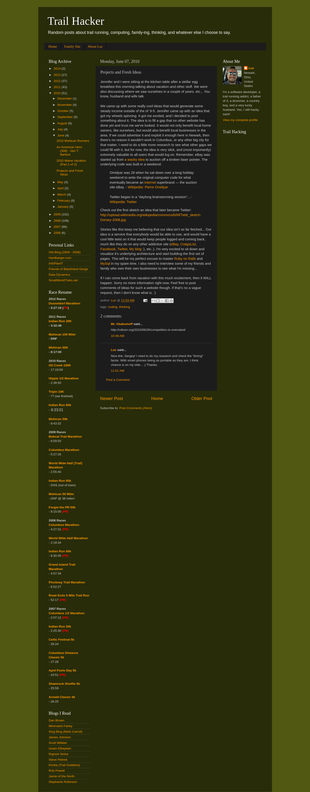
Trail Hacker (76, 21)
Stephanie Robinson (63, 782)
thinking (124, 307)
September (65, 117)
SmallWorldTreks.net (63, 280)
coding (113, 307)
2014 (57, 68)
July (60, 129)
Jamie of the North (62, 776)
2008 (57, 220)
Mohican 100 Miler (62, 334)
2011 (57, 87)
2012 (57, 81)
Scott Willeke (58, 743)
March (62, 194)
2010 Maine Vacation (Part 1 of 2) (71, 162)
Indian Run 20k (60, 626)
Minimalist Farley (60, 726)
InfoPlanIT (56, 263)
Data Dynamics (59, 274)
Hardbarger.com (60, 258)
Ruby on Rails (185, 258)
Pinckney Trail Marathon (67, 582)
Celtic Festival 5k (62, 639)
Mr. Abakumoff (122, 324)
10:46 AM (117, 336)
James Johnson (60, 737)
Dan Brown (56, 720)
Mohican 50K (58, 347)
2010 (57, 93)
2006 (57, 233)
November (65, 105)
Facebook (108, 249)
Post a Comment (118, 380)
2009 (57, 214)
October (63, 111)
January (63, 206)
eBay (174, 244)
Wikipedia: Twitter (123, 202)
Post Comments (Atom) (135, 408)
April (61, 188)
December (65, 98)
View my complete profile (240, 120)
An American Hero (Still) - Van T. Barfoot (69, 150)
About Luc (95, 46)
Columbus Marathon (64, 450)
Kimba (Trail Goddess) (64, 765)
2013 (57, 75)
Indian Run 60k (60, 480)
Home (52, 46)
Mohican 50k (58, 419)
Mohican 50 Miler (61, 494)
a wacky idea (135, 159)
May (60, 182)
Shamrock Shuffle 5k (64, 683)
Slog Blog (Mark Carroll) (65, 731)
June (61, 135)
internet (150, 182)
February (64, 200)
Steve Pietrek (58, 759)
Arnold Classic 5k (62, 697)
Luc (114, 350)
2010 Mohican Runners (73, 141)
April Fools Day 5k (62, 670)
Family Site (72, 46)
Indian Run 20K (60, 321)
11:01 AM (117, 370)
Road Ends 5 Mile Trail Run (69, 595)
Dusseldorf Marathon (64, 303)
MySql (105, 263)
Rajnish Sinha (58, 754)
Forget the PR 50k (62, 507)
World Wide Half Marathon (68, 538)
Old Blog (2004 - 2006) (65, 252)
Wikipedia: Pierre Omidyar (148, 187)
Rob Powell (57, 770)
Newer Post (111, 398)
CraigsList (188, 244)
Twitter (123, 249)
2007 (57, 226)
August (62, 123)
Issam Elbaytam (60, 748)
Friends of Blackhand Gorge (68, 269)
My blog (135, 249)
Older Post (201, 398)
